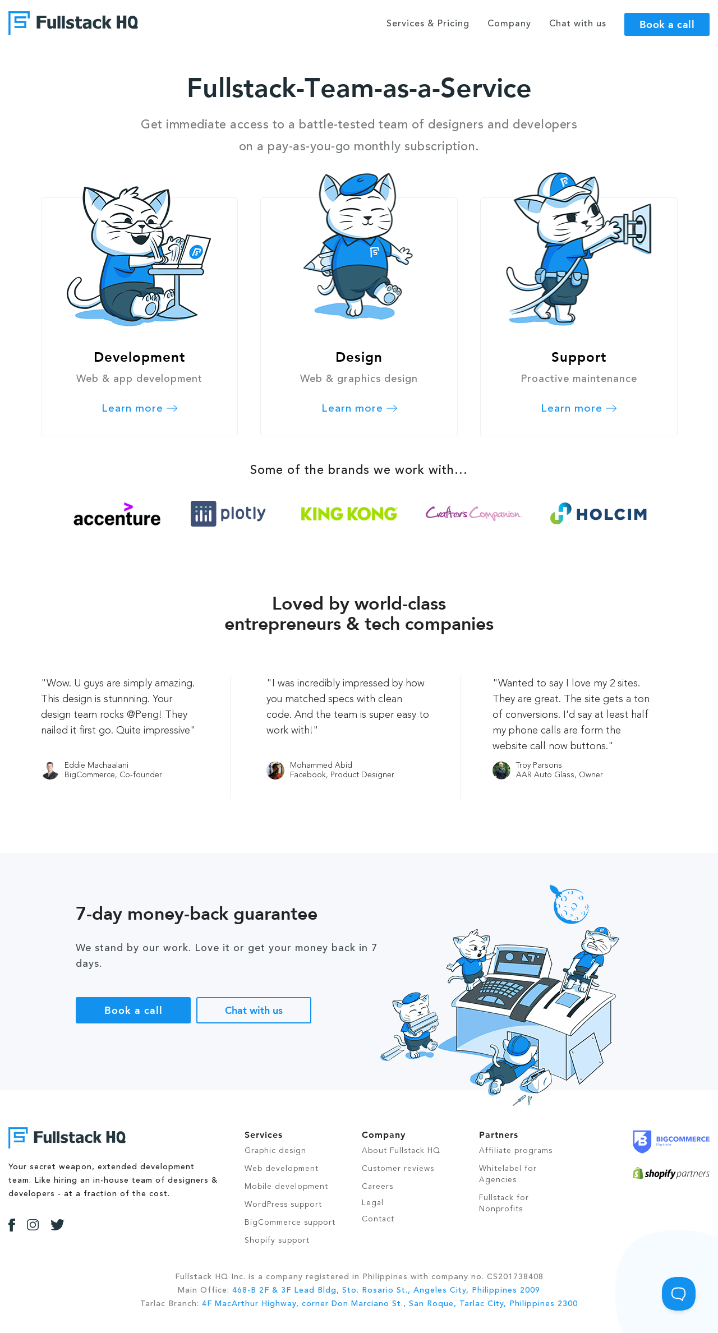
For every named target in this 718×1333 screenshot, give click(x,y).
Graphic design (275, 1151)
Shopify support (277, 1240)
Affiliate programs (516, 1151)
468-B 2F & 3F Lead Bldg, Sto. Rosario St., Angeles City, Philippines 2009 (386, 1290)
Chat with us (254, 1010)
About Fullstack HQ (401, 1151)
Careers (377, 1187)
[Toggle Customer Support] (679, 1294)
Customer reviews (398, 1169)
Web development (282, 1169)
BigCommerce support (290, 1222)
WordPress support (283, 1205)
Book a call (667, 24)
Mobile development (286, 1187)
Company (509, 24)
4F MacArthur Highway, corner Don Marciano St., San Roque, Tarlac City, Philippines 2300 (390, 1304)
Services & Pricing (428, 24)
